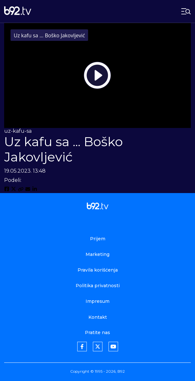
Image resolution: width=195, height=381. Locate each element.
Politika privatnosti (98, 285)
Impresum (97, 301)
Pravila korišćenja (98, 270)
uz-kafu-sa (18, 131)
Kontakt (97, 317)
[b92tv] (17, 11)
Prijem (97, 239)
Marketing (97, 254)
